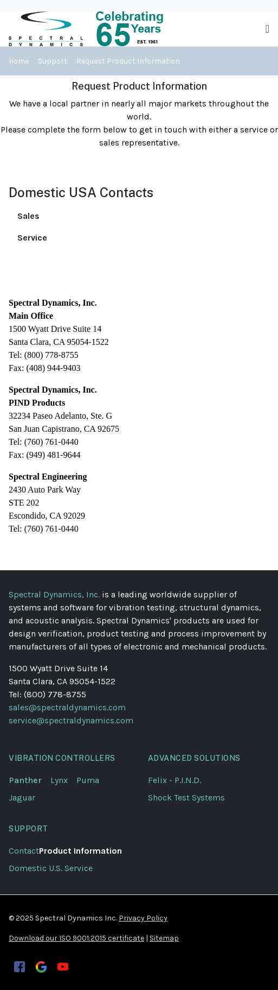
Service (32, 237)
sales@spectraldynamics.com (67, 707)
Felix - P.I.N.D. (174, 780)
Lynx (63, 780)
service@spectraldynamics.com (71, 720)
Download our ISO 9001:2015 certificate (76, 938)
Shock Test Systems (186, 797)
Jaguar (22, 797)
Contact (24, 851)
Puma (92, 780)
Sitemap (164, 938)
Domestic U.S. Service (51, 868)
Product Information (80, 851)
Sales (28, 216)
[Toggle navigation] (267, 29)
